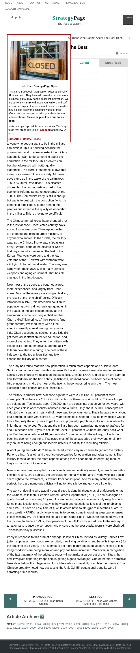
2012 (9, 627)
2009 (33, 627)
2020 (69, 624)
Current (21, 624)
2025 (30, 624)
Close (37, 139)
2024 (38, 624)
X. (13, 133)
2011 (17, 627)
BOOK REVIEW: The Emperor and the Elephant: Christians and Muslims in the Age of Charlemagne (97, 196)
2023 (46, 624)
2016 (100, 624)
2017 (92, 624)
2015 (108, 624)
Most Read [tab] (113, 62)
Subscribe (14, 139)
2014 (116, 624)
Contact (35, 3)
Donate (27, 139)
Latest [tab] (84, 62)
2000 (103, 627)
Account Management (18, 9)
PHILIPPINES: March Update (91, 328)
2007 (48, 627)
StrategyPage (33, 645)
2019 (77, 624)
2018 (84, 624)
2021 (61, 624)
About (21, 3)
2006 (56, 627)
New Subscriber (75, 3)
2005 (64, 627)
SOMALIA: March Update (88, 239)
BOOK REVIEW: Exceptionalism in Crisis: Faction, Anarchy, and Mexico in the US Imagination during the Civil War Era (98, 271)
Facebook (45, 129)
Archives (122, 53)
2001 (95, 627)
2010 (25, 627)
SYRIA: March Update (86, 335)
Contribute (52, 3)
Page (69, 21)
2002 (87, 627)
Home (8, 3)
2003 (79, 627)
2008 (40, 627)
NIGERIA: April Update (87, 153)
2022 (53, 624)
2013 (123, 624)
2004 (72, 627)
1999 (111, 627)
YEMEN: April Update (86, 82)
